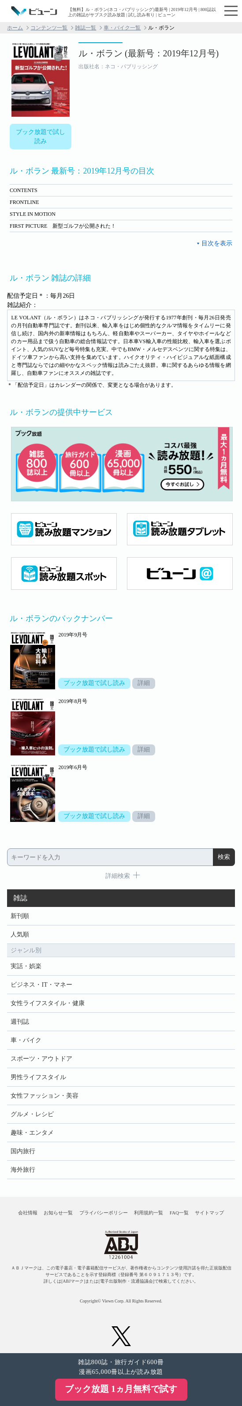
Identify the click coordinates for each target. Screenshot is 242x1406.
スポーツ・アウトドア (41, 1058)
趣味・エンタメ (32, 1132)
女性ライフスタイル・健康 (48, 1003)
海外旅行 (23, 1169)
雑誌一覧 (85, 28)
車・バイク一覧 (122, 28)
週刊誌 (20, 1021)
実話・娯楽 (26, 966)
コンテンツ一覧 (48, 28)
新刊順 (20, 916)
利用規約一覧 (148, 1212)
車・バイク (26, 1040)
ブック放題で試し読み (40, 136)
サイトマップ (209, 1212)
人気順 (20, 934)
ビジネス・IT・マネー (41, 984)
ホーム (15, 28)
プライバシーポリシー (103, 1212)
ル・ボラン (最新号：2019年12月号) (148, 53)
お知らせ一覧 (58, 1212)
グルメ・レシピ (32, 1114)
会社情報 (27, 1212)
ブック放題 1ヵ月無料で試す (121, 1389)
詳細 (144, 683)
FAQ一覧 (179, 1212)
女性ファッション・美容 (44, 1095)
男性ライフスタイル (38, 1077)
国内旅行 (23, 1151)
